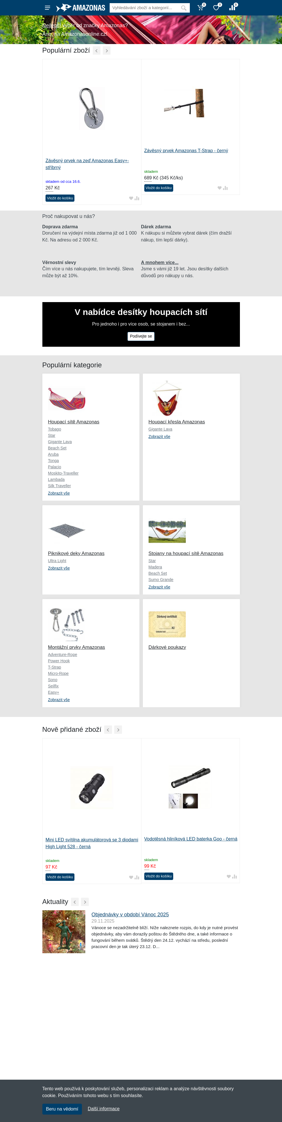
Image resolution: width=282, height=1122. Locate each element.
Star (52, 435)
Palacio (54, 467)
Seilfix (53, 686)
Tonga (53, 460)
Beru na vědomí (62, 1109)
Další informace (103, 1108)
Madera (155, 567)
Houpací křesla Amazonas (177, 422)
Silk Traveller (59, 485)
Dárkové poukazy (167, 647)
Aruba (53, 454)
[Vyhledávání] (144, 8)
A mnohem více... (160, 262)
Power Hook (59, 661)
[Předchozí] (96, 50)
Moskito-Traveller (63, 473)
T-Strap (54, 667)
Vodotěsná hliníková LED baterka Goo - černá (191, 838)
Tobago (54, 429)
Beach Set (57, 448)
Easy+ (53, 692)
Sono (53, 679)
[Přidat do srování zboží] (137, 198)
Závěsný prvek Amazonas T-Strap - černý (186, 150)
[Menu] (47, 8)
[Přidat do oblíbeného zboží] (131, 198)
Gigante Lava (60, 441)
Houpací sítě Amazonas (74, 422)
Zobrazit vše (59, 493)
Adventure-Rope (62, 654)
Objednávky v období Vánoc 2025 (130, 914)
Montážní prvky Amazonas (76, 647)
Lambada (56, 479)
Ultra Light (57, 560)
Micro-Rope (58, 673)
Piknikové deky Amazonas (76, 553)
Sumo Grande (161, 579)
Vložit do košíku (60, 198)
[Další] (107, 50)
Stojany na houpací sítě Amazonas (186, 553)
